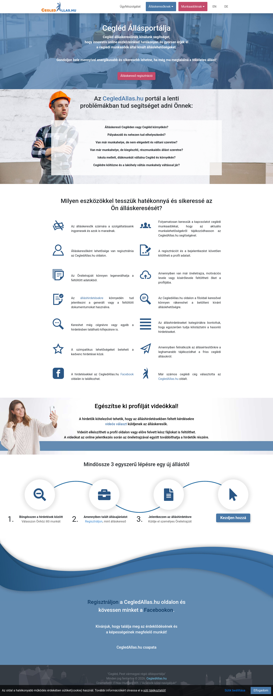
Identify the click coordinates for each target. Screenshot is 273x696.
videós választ (116, 424)
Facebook (127, 374)
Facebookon (158, 610)
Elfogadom (260, 690)
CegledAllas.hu (123, 98)
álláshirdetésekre (91, 298)
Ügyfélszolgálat (130, 6)
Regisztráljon (93, 521)
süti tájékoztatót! (154, 690)
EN (215, 6)
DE (226, 6)
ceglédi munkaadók (114, 47)
